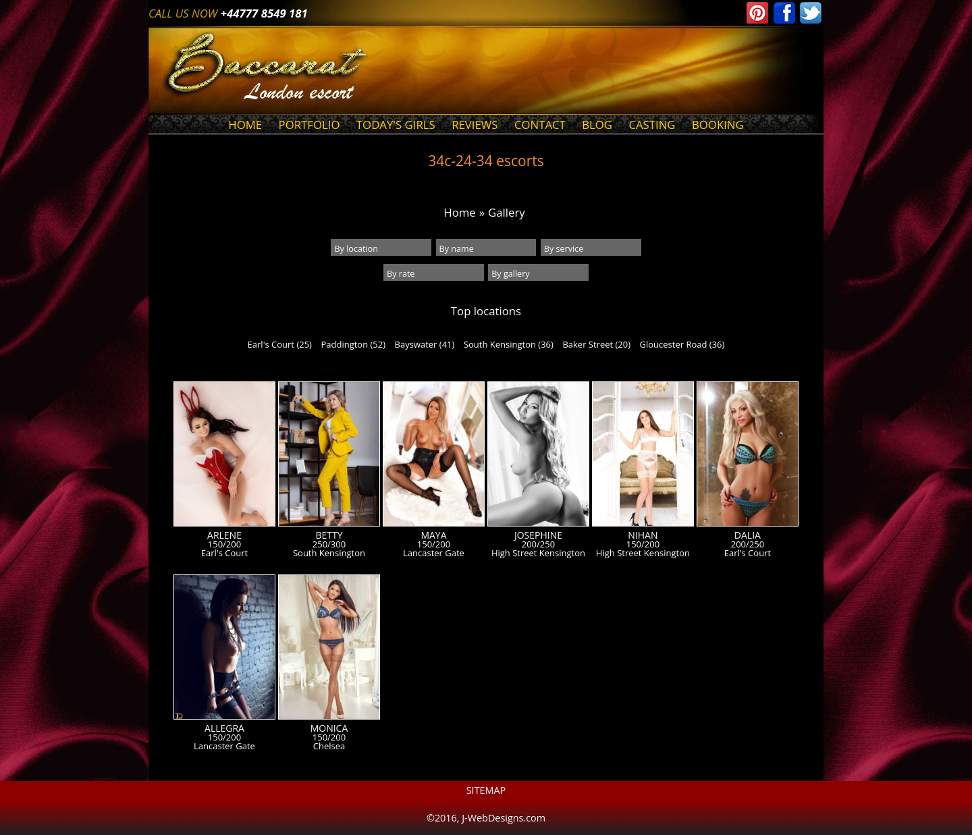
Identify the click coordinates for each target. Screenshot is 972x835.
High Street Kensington (538, 553)
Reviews (474, 124)
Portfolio (309, 124)
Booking (718, 124)
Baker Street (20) (596, 344)
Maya (433, 535)
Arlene (224, 535)
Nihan (642, 535)
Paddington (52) (353, 344)
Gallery (506, 212)
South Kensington (329, 553)
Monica (329, 728)
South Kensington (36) (509, 344)
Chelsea (329, 746)
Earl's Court (224, 553)
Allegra (224, 728)
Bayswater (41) (425, 344)
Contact (540, 124)
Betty (328, 535)
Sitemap (486, 790)
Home (245, 124)
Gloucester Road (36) (682, 344)
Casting (651, 124)
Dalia (747, 535)
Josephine (538, 535)
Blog (597, 124)
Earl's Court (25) (280, 344)
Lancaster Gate (433, 553)
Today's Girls (395, 124)
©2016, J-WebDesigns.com (486, 817)
